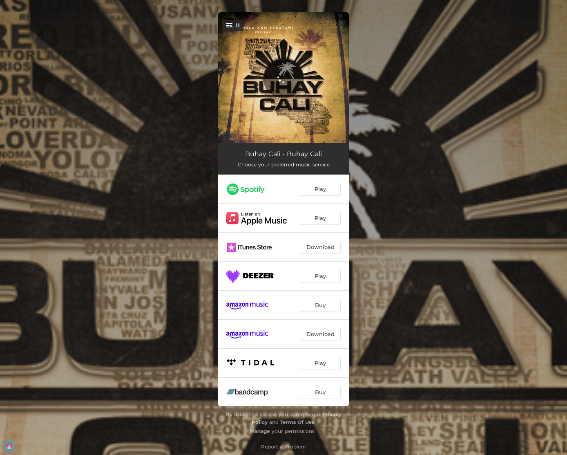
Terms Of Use (297, 422)
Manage (260, 431)
